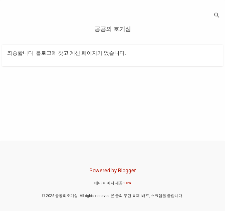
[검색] (216, 16)
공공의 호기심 (112, 29)
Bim (128, 183)
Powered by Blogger (112, 170)
